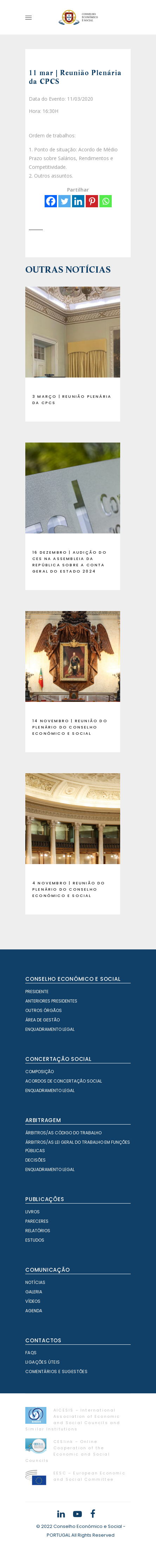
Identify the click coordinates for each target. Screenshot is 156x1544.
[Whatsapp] (105, 201)
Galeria (33, 1292)
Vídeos (32, 1301)
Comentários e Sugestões (56, 1371)
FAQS (31, 1353)
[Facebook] (51, 201)
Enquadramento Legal (49, 1029)
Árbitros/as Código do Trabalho (63, 1133)
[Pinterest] (92, 201)
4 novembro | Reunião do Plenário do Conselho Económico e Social (68, 889)
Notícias (35, 1282)
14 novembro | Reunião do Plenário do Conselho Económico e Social (70, 727)
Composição (39, 1072)
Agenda (33, 1311)
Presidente (36, 991)
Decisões (35, 1160)
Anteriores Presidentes (51, 1001)
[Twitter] (64, 201)
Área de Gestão (42, 1020)
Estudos (34, 1240)
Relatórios (37, 1231)
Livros (32, 1212)
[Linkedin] (78, 201)
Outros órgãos (43, 1010)
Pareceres (36, 1221)
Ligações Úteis (42, 1362)
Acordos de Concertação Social (63, 1081)
